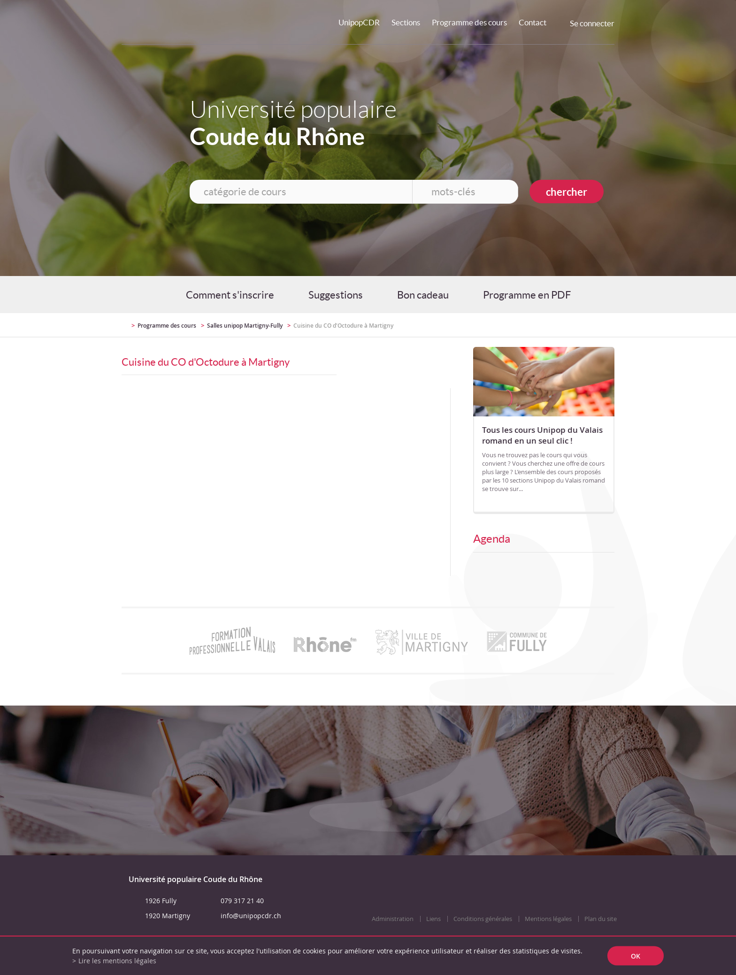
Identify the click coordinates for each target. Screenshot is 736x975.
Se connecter (592, 23)
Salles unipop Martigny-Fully (245, 326)
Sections (405, 22)
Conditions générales (482, 919)
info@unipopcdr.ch (251, 915)
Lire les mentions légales (117, 960)
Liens (433, 919)
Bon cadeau (423, 294)
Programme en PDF (527, 294)
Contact (532, 22)
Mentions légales (548, 919)
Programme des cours (469, 22)
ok (635, 956)
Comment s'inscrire (230, 294)
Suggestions (335, 294)
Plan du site (600, 919)
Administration (393, 919)
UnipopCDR (359, 22)
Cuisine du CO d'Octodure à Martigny (343, 326)
